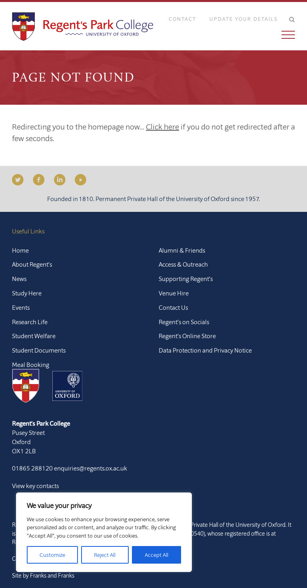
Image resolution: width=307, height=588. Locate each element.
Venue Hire (174, 293)
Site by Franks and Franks (43, 575)
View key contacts (35, 486)
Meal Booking (30, 365)
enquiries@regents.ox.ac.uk (90, 468)
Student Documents (39, 350)
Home (20, 250)
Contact (182, 19)
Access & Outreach (183, 264)
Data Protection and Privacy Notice (205, 350)
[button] (226, 35)
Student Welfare (34, 336)
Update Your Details (243, 19)
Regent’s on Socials (184, 322)
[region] (104, 532)
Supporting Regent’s (186, 279)
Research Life (30, 322)
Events (21, 307)
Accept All (156, 554)
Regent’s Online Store (187, 336)
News (19, 279)
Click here (162, 127)
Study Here (27, 293)
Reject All (105, 554)
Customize (52, 554)
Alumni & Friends (182, 250)
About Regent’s (32, 264)
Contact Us (173, 307)
